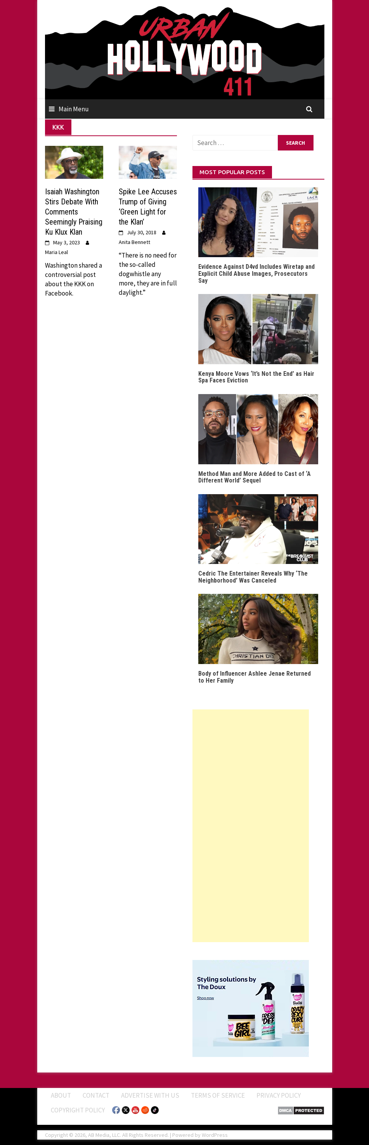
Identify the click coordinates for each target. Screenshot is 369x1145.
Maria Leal (56, 252)
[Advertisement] (250, 825)
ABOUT (61, 1095)
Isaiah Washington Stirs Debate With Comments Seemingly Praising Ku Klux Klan (73, 212)
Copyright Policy (78, 1110)
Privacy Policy (278, 1095)
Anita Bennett (134, 242)
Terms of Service (218, 1095)
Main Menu (74, 109)
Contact (96, 1095)
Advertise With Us (150, 1095)
